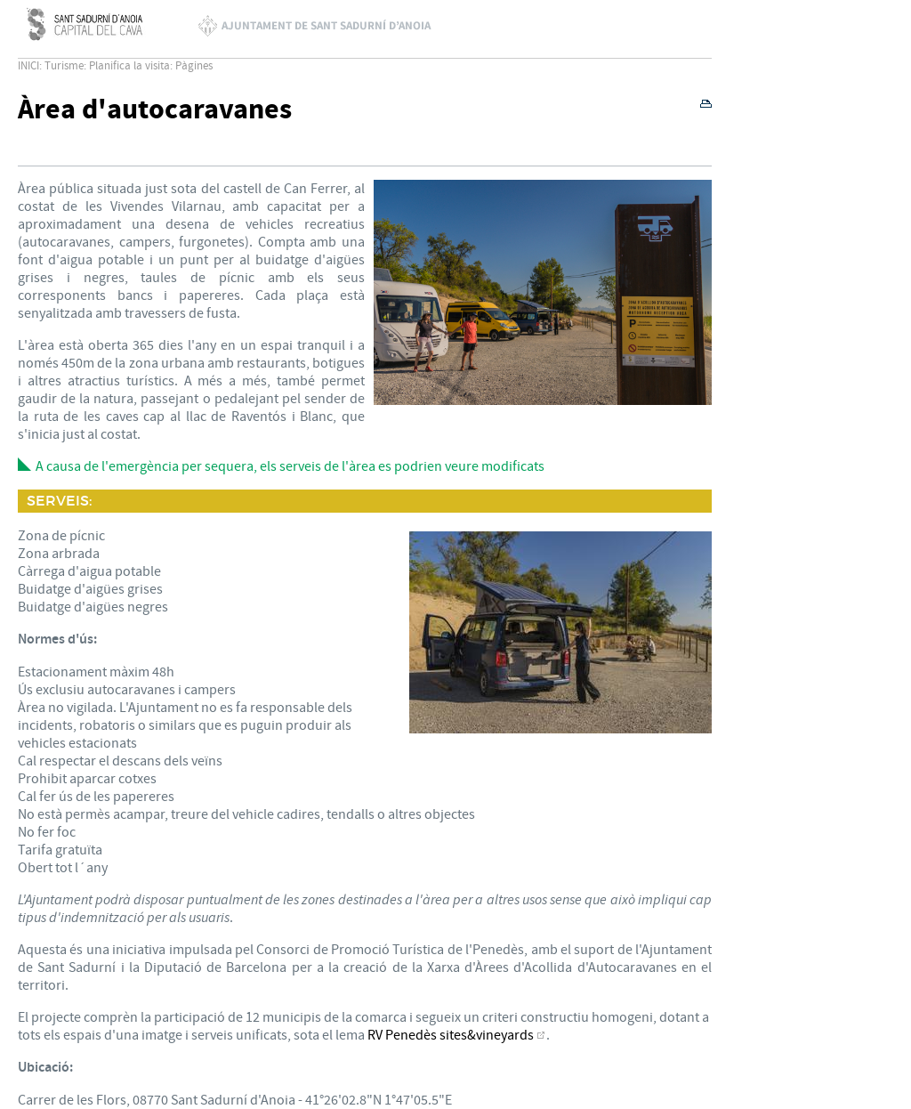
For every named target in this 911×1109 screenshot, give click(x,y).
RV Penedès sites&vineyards (450, 1035)
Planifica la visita (129, 66)
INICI (28, 66)
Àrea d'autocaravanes (155, 110)
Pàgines (194, 66)
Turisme (64, 66)
